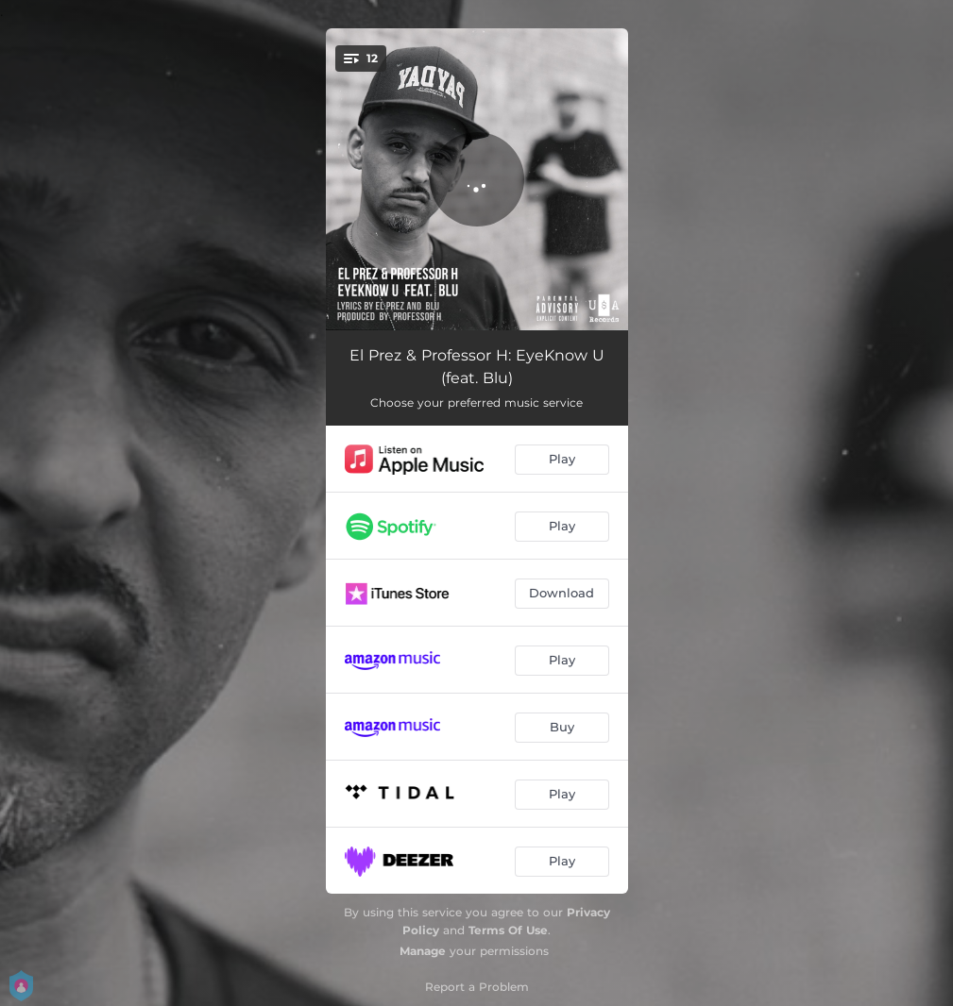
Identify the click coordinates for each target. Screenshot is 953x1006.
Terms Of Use (508, 930)
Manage (423, 951)
